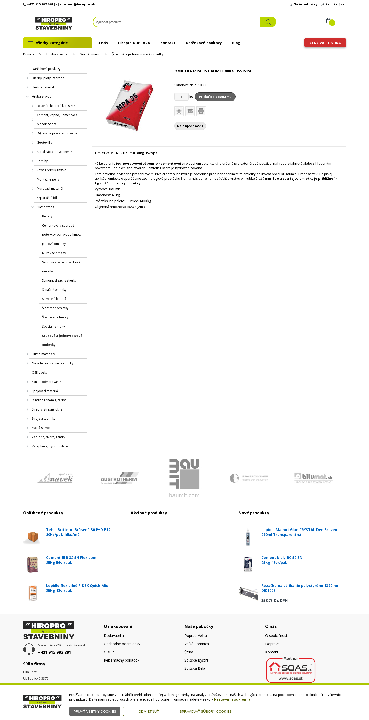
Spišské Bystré (196, 660)
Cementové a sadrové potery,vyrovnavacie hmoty (61, 230)
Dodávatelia (114, 635)
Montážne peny (48, 179)
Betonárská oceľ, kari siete (56, 106)
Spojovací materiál (45, 391)
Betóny (47, 216)
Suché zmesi (90, 54)
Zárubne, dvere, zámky (48, 437)
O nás (102, 42)
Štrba (188, 651)
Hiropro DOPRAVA (134, 42)
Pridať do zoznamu (215, 96)
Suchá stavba (41, 428)
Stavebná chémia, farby (49, 400)
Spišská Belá (194, 668)
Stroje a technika (44, 418)
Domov (28, 54)
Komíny (42, 161)
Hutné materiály (43, 354)
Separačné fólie (48, 198)
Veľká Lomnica (196, 643)
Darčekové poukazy (204, 42)
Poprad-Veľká (195, 635)
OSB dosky (39, 372)
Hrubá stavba (57, 54)
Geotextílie (45, 142)
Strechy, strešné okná (47, 409)
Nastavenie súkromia (232, 699)
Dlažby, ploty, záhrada (48, 78)
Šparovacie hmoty (55, 317)
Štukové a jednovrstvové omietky (138, 54)
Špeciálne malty (53, 326)
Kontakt (168, 42)
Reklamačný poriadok (121, 660)
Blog (236, 42)
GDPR (109, 651)
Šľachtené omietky (55, 308)
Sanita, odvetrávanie (46, 381)
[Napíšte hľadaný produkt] (177, 22)
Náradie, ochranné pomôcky (52, 363)
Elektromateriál (43, 87)
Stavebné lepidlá (54, 299)
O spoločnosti (276, 635)
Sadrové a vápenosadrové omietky (61, 266)
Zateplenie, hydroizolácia (50, 446)
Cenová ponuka (325, 42)
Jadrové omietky (54, 244)
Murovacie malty (54, 253)
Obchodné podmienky (122, 643)
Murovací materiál (50, 188)
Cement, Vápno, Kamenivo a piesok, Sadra (57, 119)
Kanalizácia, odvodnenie (54, 151)
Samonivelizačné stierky (59, 280)
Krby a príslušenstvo (51, 170)
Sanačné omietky (54, 289)
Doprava (272, 643)
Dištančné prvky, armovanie (57, 133)
